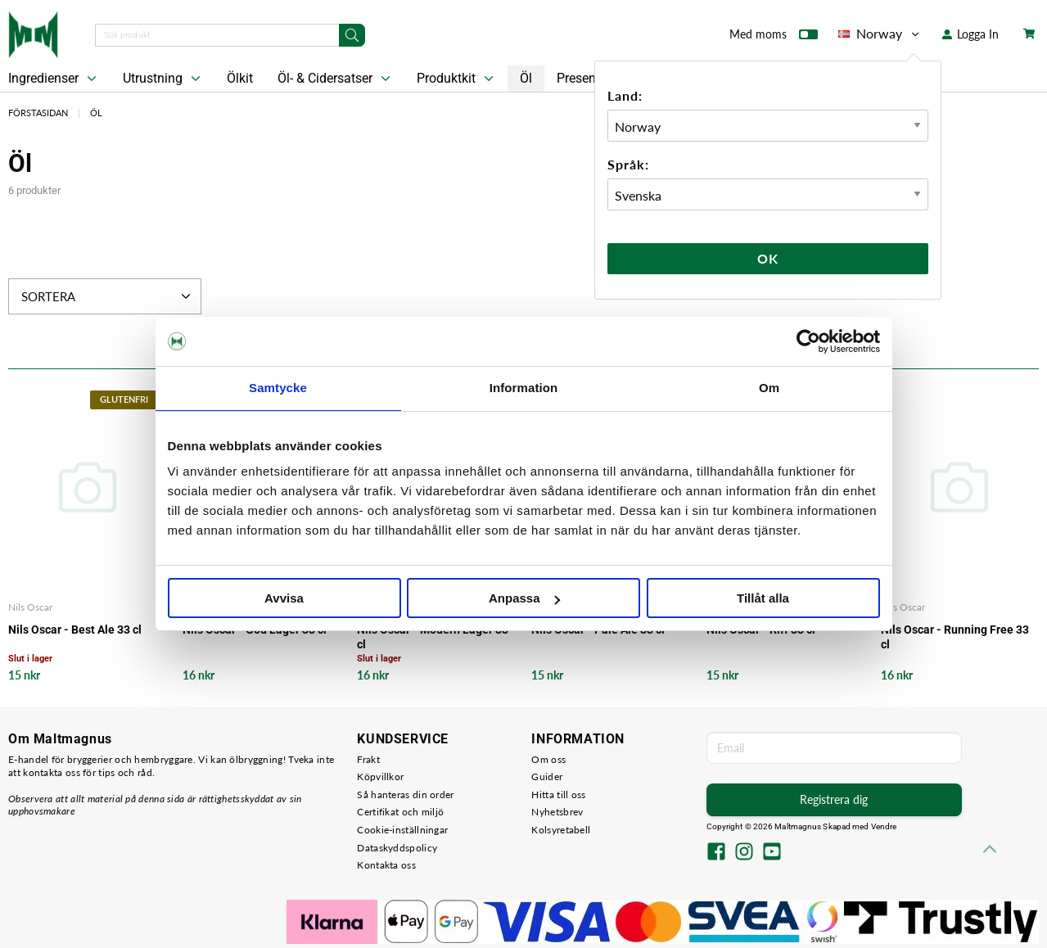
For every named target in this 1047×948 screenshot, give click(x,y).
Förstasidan (38, 112)
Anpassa (524, 598)
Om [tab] (769, 388)
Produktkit (457, 78)
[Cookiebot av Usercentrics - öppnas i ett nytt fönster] (808, 341)
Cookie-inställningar (402, 830)
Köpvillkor (380, 776)
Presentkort (589, 78)
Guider (546, 776)
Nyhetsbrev (557, 812)
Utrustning (163, 78)
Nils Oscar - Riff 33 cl (760, 629)
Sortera (107, 296)
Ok (767, 258)
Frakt (368, 759)
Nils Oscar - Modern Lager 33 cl (432, 637)
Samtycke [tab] (278, 388)
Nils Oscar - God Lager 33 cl (255, 629)
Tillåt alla (763, 598)
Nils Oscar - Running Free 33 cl (955, 637)
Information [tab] (524, 388)
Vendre (884, 826)
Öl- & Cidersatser (336, 78)
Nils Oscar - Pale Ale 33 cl (598, 629)
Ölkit (240, 78)
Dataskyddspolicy (397, 848)
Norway (880, 33)
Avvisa (284, 598)
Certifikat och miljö (400, 812)
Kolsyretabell (560, 830)
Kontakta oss (386, 865)
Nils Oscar (30, 607)
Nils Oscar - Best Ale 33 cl (75, 629)
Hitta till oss (558, 794)
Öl (526, 78)
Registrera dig (834, 799)
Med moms (773, 37)
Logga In (970, 34)
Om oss (548, 759)
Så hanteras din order (405, 794)
